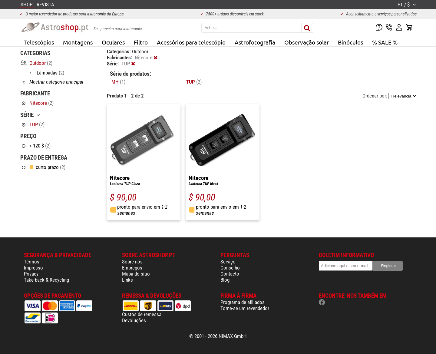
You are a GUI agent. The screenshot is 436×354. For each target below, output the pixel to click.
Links (127, 280)
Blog (225, 280)
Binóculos (350, 42)
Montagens (78, 42)
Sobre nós (132, 262)
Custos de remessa (141, 314)
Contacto (229, 274)
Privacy (31, 274)
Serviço (228, 262)
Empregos (132, 268)
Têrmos (31, 262)
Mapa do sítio (136, 274)
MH (118, 82)
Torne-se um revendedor (244, 308)
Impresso (33, 268)
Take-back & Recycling (46, 280)
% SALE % (385, 42)
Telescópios (39, 42)
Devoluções (134, 320)
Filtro (141, 42)
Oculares (113, 42)
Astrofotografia (255, 42)
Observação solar (306, 42)
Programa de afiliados (242, 302)
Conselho (230, 268)
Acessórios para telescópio (191, 42)
